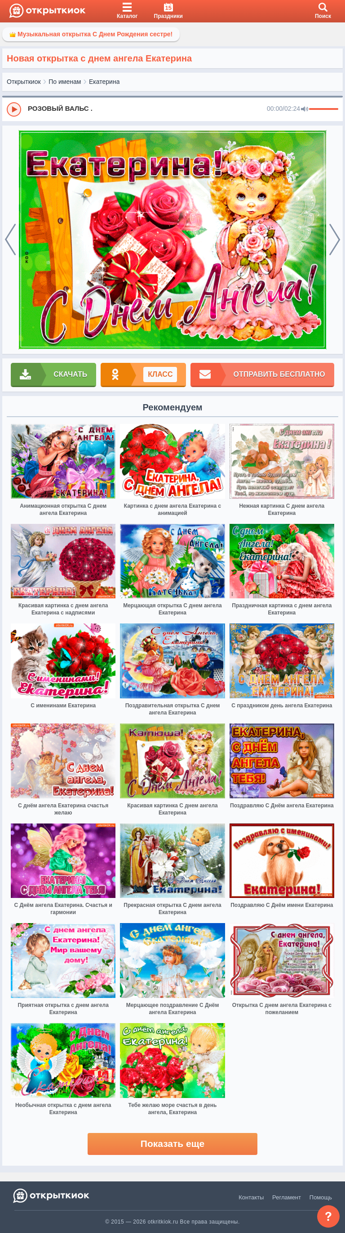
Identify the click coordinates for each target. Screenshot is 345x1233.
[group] (172, 109)
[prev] (10, 240)
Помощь (321, 1197)
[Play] (14, 109)
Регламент (286, 1197)
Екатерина (104, 81)
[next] (335, 240)
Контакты (251, 1197)
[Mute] (304, 109)
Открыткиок (24, 81)
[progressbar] (323, 109)
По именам (65, 81)
